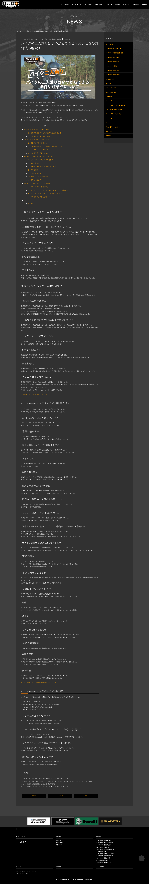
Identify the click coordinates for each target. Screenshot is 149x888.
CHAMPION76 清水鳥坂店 (103, 846)
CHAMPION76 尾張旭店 (102, 861)
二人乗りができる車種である (39, 136)
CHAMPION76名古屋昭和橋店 (115, 56)
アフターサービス (77, 5)
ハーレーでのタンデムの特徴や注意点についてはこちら (39, 683)
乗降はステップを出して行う (39, 197)
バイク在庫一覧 (20, 842)
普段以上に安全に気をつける (39, 177)
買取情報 (108, 159)
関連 (31, 204)
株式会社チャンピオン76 (113, 148)
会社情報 (145, 5)
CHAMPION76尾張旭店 (113, 61)
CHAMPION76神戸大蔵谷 (114, 83)
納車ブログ (126, 5)
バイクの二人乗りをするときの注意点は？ (38, 156)
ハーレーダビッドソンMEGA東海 (116, 121)
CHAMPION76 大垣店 (102, 853)
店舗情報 (135, 5)
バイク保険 (88, 5)
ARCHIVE (60, 796)
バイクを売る (98, 5)
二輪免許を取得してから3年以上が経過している (45, 146)
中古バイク (109, 143)
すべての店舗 (110, 45)
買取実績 (59, 836)
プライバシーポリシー (22, 877)
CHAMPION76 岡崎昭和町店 (104, 858)
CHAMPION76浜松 (111, 72)
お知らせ (109, 5)
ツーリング (109, 115)
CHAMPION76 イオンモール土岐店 (106, 856)
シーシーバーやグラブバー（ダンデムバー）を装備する (48, 190)
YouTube (108, 94)
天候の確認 (33, 170)
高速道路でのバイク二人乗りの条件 (36, 140)
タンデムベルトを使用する (38, 187)
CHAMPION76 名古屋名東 (114, 50)
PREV (34, 796)
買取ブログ (59, 846)
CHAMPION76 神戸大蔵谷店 (104, 843)
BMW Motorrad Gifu (102, 863)
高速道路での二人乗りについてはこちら (34, 395)
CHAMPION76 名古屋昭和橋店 (104, 851)
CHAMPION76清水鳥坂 (113, 77)
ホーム (19, 31)
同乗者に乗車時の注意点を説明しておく (42, 166)
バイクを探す (65, 5)
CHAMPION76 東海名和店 (103, 841)
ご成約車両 (109, 110)
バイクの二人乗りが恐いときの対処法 (37, 183)
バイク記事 (26, 31)
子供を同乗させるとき (36, 173)
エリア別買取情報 (111, 105)
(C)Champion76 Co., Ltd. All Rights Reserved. (74, 883)
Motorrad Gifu (110, 88)
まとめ (27, 200)
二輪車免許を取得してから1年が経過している (44, 133)
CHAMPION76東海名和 (113, 66)
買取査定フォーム (61, 843)
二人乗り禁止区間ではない (38, 153)
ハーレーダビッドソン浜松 (114, 132)
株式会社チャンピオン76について (25, 875)
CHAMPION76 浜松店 (102, 848)
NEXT (86, 796)
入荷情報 (117, 5)
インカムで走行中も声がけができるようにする (45, 193)
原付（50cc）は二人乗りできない (40, 160)
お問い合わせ (100, 870)
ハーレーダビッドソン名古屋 (115, 126)
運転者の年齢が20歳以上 (37, 143)
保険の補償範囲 (34, 180)
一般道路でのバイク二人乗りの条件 (36, 129)
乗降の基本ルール (35, 163)
